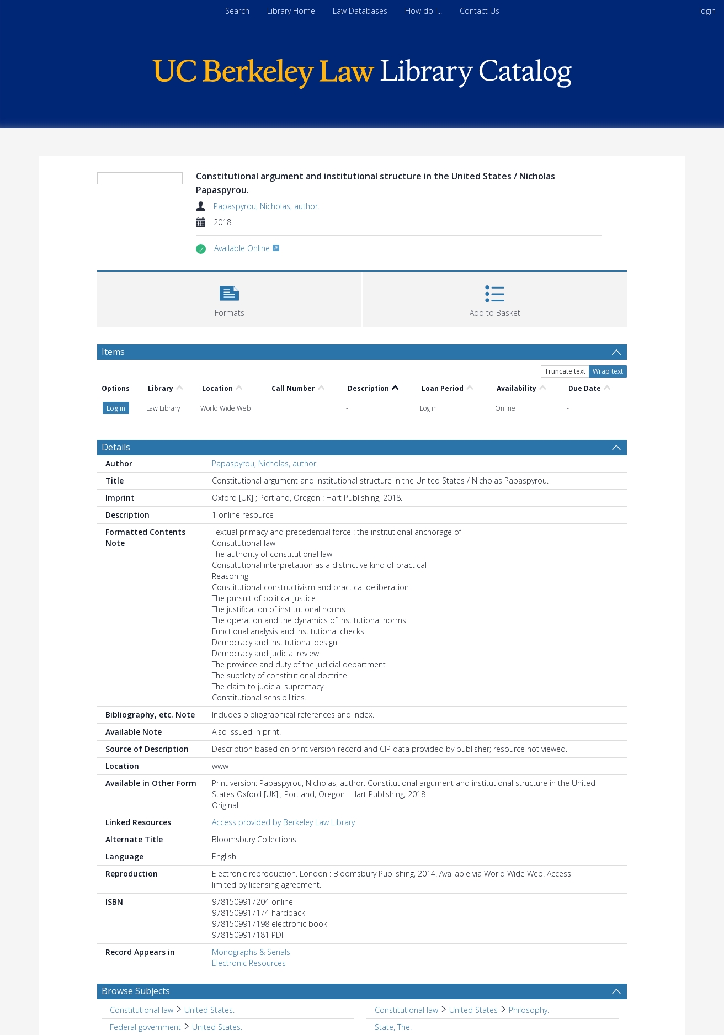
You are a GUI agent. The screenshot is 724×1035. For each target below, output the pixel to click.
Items (113, 352)
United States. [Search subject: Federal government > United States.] (217, 1027)
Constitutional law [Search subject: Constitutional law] (141, 1010)
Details (116, 447)
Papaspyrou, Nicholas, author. (267, 206)
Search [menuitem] (237, 11)
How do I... (423, 11)
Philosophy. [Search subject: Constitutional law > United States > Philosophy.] (529, 1010)
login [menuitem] (707, 11)
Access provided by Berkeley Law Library (283, 822)
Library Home (291, 11)
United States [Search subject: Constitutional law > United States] (473, 1010)
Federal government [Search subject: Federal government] (145, 1027)
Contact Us (479, 11)
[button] (229, 298)
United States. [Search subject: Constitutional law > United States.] (209, 1010)
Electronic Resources (249, 963)
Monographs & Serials (251, 952)
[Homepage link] (362, 71)
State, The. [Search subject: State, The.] (393, 1027)
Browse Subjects (136, 991)
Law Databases (360, 11)
